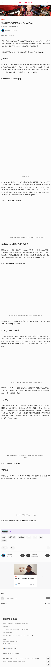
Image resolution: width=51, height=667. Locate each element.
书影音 (4, 541)
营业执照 (4, 639)
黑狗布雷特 (9, 554)
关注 (23, 555)
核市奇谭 (23, 635)
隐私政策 (27, 658)
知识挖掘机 (3, 19)
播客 (13, 635)
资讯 (16, 576)
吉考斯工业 (18, 635)
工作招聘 (37, 658)
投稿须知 (16, 658)
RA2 (35, 537)
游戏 (41, 537)
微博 (7, 635)
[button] (4, 548)
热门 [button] (46, 603)
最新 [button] (49, 603)
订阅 (47, 555)
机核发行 (29, 635)
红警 (3, 537)
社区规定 (32, 658)
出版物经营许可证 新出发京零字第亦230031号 (11, 653)
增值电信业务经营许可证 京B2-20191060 (10, 641)
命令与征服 (12, 537)
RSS (32, 635)
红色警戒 (21, 537)
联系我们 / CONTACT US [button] (8, 658)
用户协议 (21, 658)
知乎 (4, 635)
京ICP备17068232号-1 (7, 643)
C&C (28, 537)
